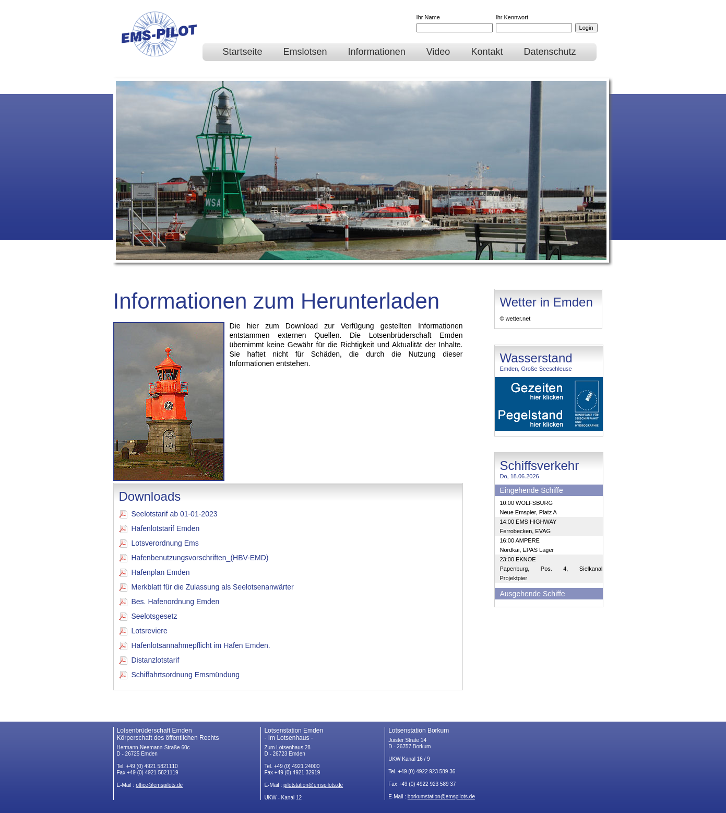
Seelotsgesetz (148, 616)
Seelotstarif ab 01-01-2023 (168, 514)
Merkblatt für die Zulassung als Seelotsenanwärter (206, 587)
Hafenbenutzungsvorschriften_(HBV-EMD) (194, 557)
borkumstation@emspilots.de (441, 796)
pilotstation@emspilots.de (313, 785)
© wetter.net (515, 318)
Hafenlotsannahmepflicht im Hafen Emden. (194, 645)
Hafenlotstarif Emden (159, 528)
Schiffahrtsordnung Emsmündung (179, 674)
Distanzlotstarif (149, 660)
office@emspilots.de (159, 785)
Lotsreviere (143, 631)
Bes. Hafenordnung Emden (169, 601)
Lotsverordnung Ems (159, 543)
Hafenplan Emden (154, 572)
